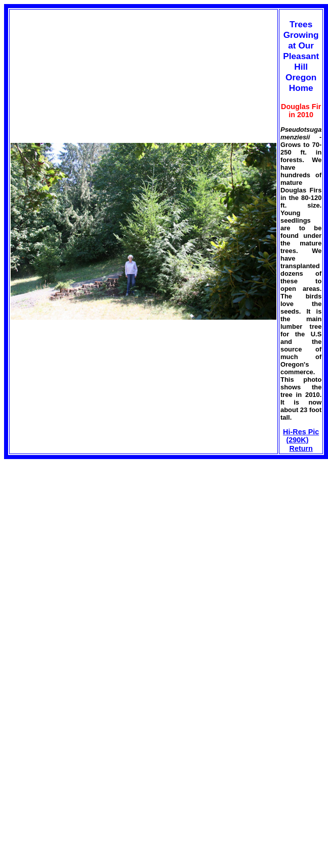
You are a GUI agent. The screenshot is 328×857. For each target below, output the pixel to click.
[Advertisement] (89, 529)
